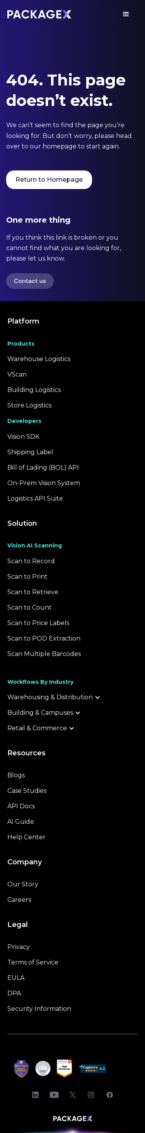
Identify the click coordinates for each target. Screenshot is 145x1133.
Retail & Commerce (37, 728)
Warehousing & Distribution (50, 697)
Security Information (39, 1008)
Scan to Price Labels (38, 623)
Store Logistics (29, 405)
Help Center (26, 837)
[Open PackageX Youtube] (54, 1095)
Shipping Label (30, 452)
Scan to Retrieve (32, 592)
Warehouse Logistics (38, 359)
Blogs (16, 775)
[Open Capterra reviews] (92, 1068)
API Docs (21, 806)
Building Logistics (34, 390)
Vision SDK (23, 436)
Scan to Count (29, 607)
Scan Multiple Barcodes (44, 654)
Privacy (18, 947)
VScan (17, 374)
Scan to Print (27, 576)
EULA (15, 977)
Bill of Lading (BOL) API (43, 467)
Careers (19, 899)
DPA (14, 993)
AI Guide (20, 821)
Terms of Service (32, 962)
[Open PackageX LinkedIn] (35, 1095)
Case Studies (26, 790)
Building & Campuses (40, 712)
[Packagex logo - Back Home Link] (39, 14)
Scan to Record (31, 561)
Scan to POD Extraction (43, 638)
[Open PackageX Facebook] (109, 1095)
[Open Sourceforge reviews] (121, 1068)
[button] (126, 14)
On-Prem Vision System (43, 483)
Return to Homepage (49, 179)
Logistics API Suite (35, 498)
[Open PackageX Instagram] (91, 1095)
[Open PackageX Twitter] (72, 1095)
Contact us (30, 281)
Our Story (22, 884)
